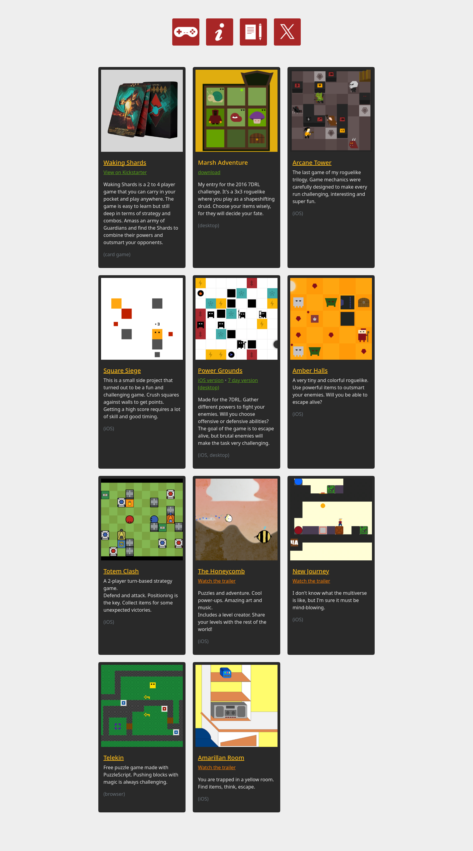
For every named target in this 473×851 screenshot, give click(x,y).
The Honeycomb (221, 571)
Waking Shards (124, 162)
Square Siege (122, 370)
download (209, 172)
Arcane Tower (312, 162)
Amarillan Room (221, 758)
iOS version (211, 380)
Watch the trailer (217, 581)
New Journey (311, 571)
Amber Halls (310, 370)
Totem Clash (121, 571)
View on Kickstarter (125, 172)
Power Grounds (220, 370)
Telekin (113, 758)
